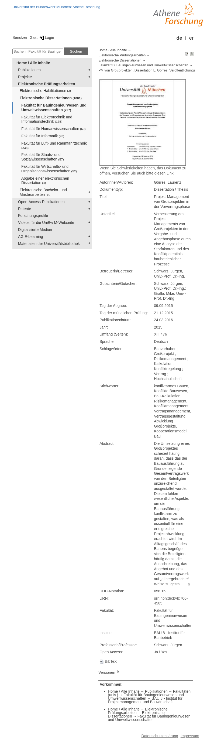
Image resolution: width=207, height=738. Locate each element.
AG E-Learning (30, 236)
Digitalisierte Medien (35, 229)
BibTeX (108, 661)
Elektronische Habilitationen (45, 90)
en (192, 38)
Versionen (109, 672)
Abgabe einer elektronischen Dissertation (45, 180)
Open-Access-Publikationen (41, 202)
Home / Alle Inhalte (33, 63)
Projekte (25, 77)
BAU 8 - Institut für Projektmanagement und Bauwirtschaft (145, 700)
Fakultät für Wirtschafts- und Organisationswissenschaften (49, 168)
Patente (24, 209)
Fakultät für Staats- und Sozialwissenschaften (42, 156)
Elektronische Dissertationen (51, 98)
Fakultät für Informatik (42, 136)
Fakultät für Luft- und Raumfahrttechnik (54, 145)
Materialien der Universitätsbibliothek (49, 243)
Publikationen (29, 70)
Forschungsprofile (33, 215)
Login (46, 37)
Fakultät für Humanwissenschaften (53, 129)
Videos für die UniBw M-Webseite (46, 222)
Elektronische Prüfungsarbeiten (46, 84)
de (179, 38)
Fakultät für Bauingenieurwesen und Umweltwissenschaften (54, 107)
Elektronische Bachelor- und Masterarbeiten (43, 192)
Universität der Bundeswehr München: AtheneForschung (56, 7)
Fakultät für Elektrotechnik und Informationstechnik (46, 119)
